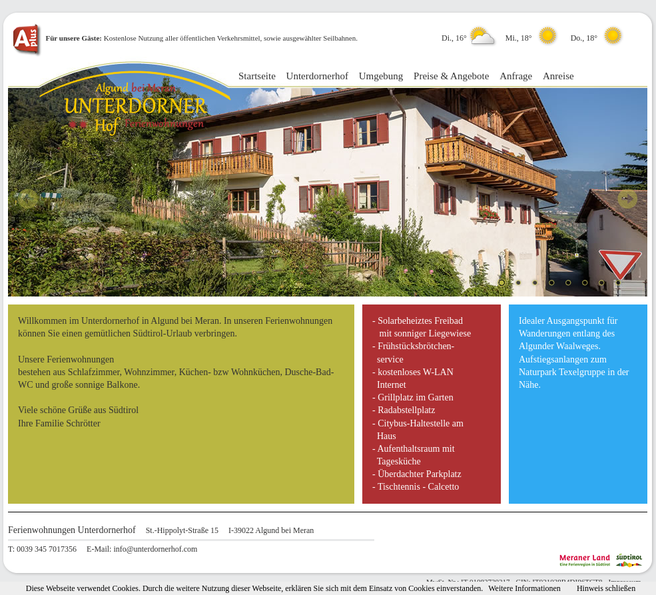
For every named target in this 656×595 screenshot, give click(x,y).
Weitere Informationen (524, 588)
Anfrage (515, 76)
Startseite (257, 76)
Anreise (558, 76)
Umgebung (381, 76)
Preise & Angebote (451, 76)
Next (627, 199)
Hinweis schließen (606, 588)
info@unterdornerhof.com (155, 549)
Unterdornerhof (317, 76)
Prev (28, 199)
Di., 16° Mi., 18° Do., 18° (535, 38)
